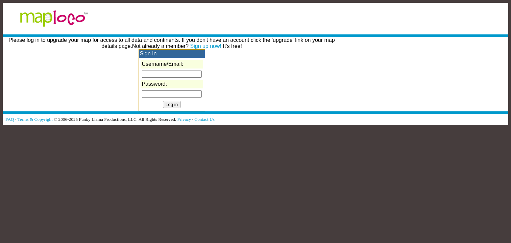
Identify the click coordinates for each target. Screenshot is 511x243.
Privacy (184, 119)
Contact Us (204, 119)
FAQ (9, 119)
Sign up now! (206, 46)
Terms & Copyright (34, 119)
